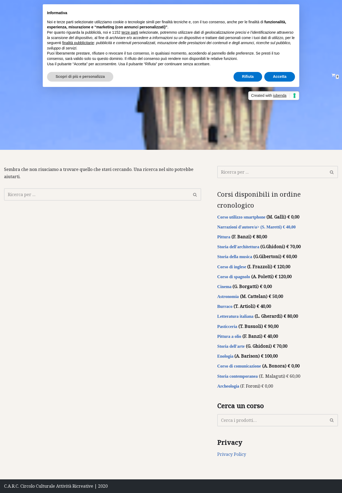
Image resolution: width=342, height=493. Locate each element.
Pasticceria (227, 326)
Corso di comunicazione (239, 366)
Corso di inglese (231, 267)
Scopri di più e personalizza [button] (80, 76)
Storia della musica (234, 256)
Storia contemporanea (237, 376)
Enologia (225, 356)
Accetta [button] (279, 76)
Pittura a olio (229, 336)
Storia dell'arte (231, 346)
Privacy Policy (231, 454)
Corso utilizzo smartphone (241, 217)
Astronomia (228, 296)
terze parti (130, 32)
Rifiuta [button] (248, 76)
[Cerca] (96, 194)
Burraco (224, 306)
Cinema (224, 286)
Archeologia (228, 386)
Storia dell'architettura (238, 246)
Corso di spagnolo (233, 276)
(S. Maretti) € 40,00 (277, 227)
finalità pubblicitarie (78, 43)
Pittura (223, 237)
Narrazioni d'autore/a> (238, 227)
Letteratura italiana (235, 316)
